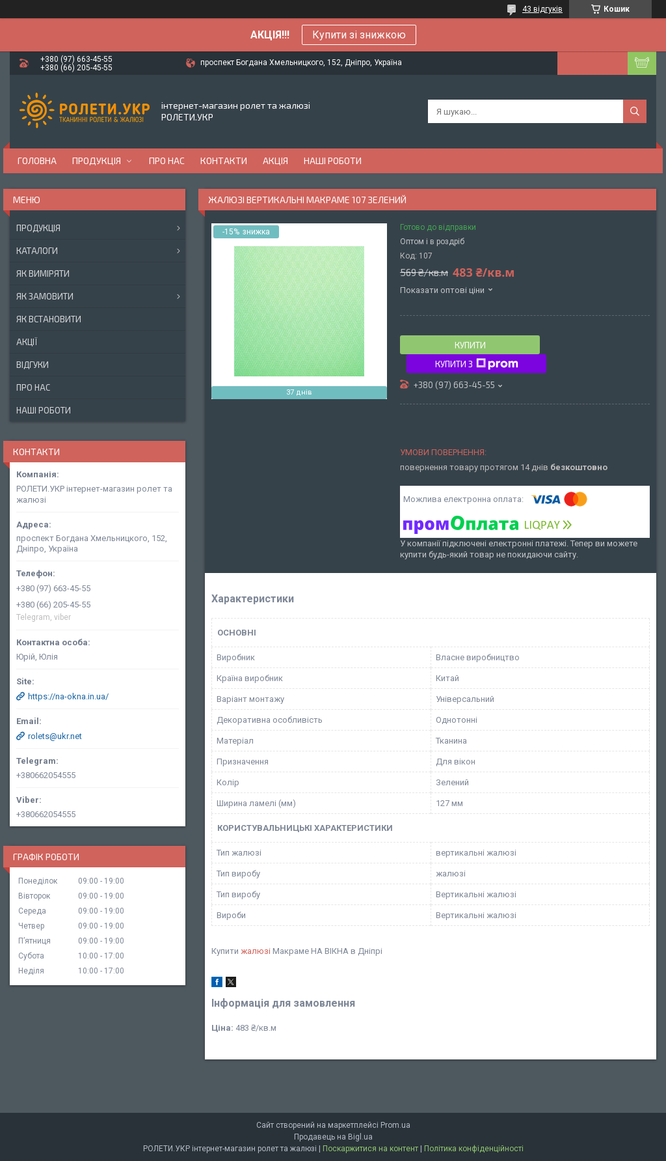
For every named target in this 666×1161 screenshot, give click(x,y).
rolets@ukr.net (55, 736)
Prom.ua (395, 1125)
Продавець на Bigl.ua (333, 1136)
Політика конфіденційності (474, 1148)
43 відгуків (542, 9)
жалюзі (256, 951)
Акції (26, 342)
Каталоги (37, 250)
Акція (275, 160)
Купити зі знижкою (359, 35)
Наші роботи (333, 160)
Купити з (476, 364)
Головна (37, 160)
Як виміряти (43, 273)
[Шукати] (634, 111)
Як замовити (44, 296)
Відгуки (32, 364)
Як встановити (48, 319)
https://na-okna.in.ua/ (68, 696)
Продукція (96, 160)
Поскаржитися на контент (370, 1148)
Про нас (167, 160)
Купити (470, 345)
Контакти (223, 160)
